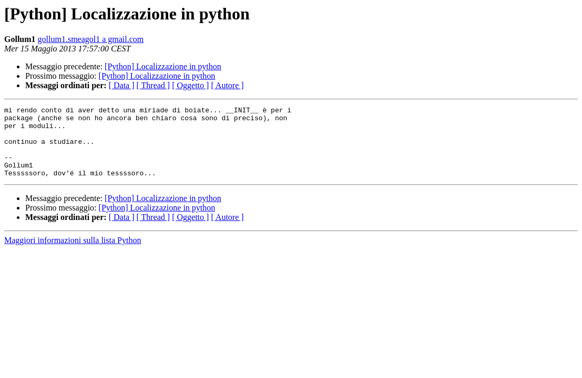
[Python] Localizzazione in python (163, 66)
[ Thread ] (153, 85)
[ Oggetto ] (190, 85)
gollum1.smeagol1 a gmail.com (91, 39)
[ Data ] (122, 85)
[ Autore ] (227, 85)
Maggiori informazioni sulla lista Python (72, 254)
